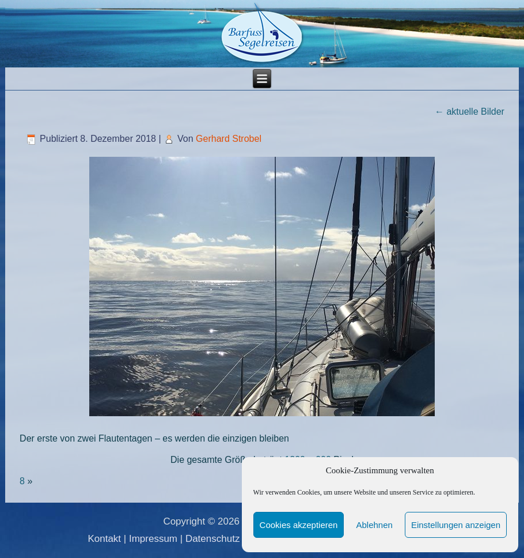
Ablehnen (374, 525)
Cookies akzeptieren (299, 525)
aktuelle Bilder (469, 111)
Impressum (153, 538)
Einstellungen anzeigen (455, 525)
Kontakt (104, 538)
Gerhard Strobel (228, 139)
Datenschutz (212, 538)
